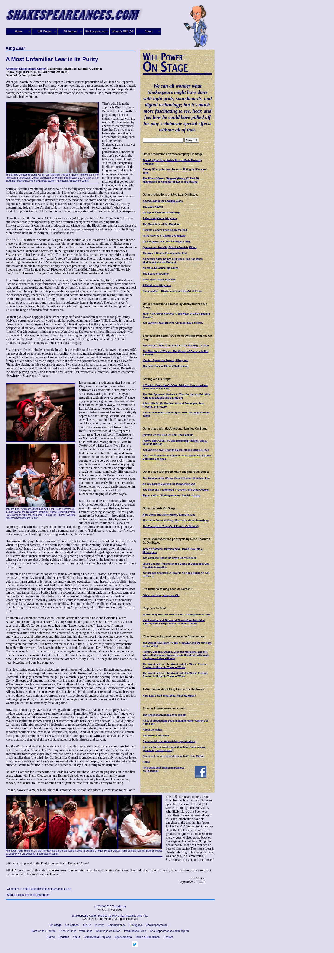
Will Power (45, 31)
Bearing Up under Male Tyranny (173, 322)
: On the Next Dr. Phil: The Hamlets (168, 435)
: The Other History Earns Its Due (169, 514)
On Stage (55, 925)
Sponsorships (123, 937)
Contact (168, 937)
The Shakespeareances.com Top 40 (164, 714)
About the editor (152, 729)
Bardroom (43, 894)
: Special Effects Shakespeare (166, 366)
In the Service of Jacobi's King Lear (164, 235)
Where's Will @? (122, 31)
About (149, 31)
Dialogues (70, 31)
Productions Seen (135, 931)
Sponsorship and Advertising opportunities (169, 741)
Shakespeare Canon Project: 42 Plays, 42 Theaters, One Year (110, 915)
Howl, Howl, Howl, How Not (159, 279)
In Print (99, 925)
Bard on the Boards (43, 931)
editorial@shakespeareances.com (50, 888)
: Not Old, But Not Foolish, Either (169, 247)
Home (18, 31)
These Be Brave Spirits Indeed (170, 558)
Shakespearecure (96, 31)
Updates (64, 937)
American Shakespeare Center (26, 68)
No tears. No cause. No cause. (161, 267)
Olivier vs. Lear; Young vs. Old (161, 595)
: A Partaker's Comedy (171, 526)
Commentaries (117, 925)
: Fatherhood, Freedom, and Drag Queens (176, 489)
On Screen (72, 925)
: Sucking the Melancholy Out (169, 483)
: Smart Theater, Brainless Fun (176, 478)
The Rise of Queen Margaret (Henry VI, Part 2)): (171, 178)
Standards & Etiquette (156, 735)
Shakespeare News (108, 931)
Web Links (85, 931)
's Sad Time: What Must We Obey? (169, 695)
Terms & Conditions (147, 937)
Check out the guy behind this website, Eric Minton (173, 756)
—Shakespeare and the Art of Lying (172, 291)
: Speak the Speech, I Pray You (165, 360)
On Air (87, 925)
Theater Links (67, 931)
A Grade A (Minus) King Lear (160, 218)
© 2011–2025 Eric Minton (110, 906)
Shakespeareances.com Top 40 (169, 931)
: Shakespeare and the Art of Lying (172, 495)
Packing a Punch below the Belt (165, 229)
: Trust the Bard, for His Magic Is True (176, 345)
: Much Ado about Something (176, 520)
